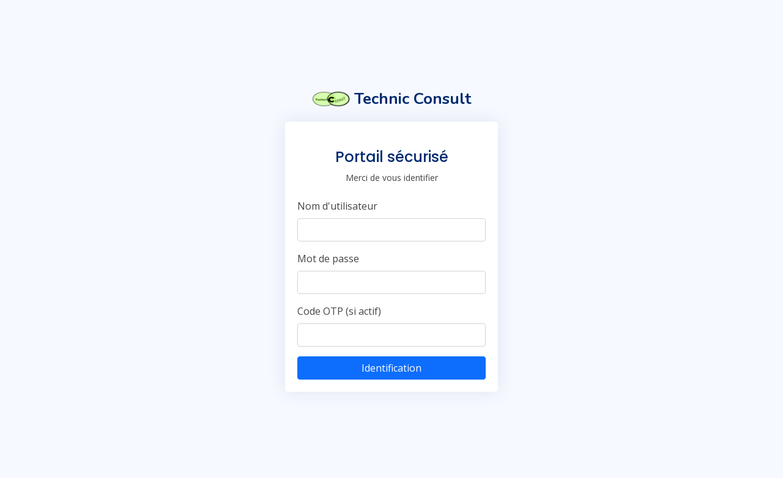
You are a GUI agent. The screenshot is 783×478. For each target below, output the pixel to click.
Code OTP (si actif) (339, 311)
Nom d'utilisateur (337, 206)
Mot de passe (328, 258)
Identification (391, 368)
